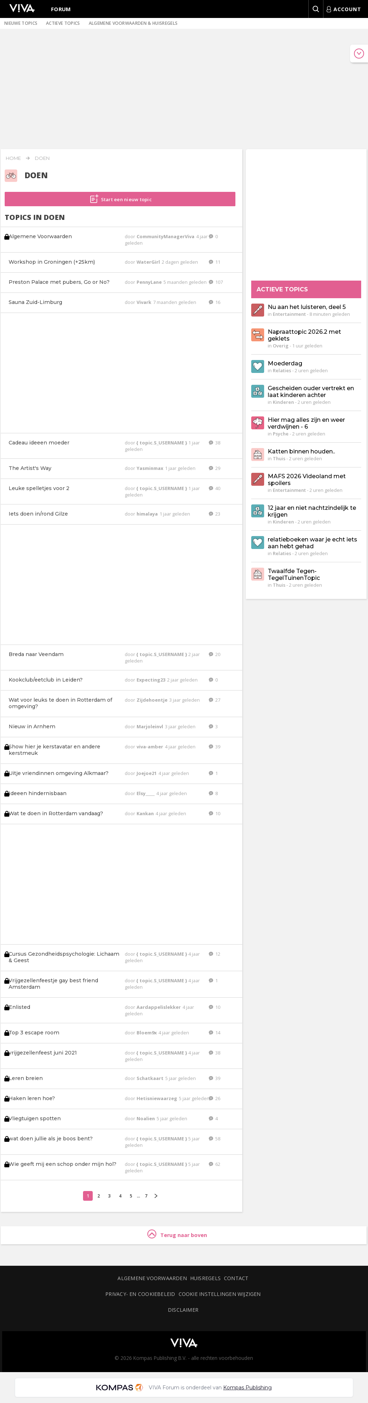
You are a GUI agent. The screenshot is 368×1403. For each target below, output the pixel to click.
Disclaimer (183, 1309)
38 (214, 442)
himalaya (148, 514)
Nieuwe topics (20, 23)
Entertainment (289, 314)
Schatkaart (151, 1078)
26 (214, 1098)
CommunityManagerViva (166, 236)
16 (214, 302)
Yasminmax (150, 468)
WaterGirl (149, 262)
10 (214, 813)
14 (214, 1032)
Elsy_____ (146, 793)
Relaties (282, 370)
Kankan (146, 813)
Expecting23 (151, 680)
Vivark (144, 302)
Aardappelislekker (159, 1007)
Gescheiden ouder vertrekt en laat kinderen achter (311, 391)
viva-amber (150, 746)
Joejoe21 (147, 773)
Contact (236, 1278)
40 (214, 488)
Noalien (146, 1118)
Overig (281, 345)
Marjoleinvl (150, 726)
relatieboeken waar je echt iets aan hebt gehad (312, 543)
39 (214, 746)
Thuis (279, 458)
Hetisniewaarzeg (157, 1098)
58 (214, 1138)
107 (216, 282)
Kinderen (283, 402)
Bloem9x (147, 1032)
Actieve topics (63, 23)
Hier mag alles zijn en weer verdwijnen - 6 (306, 423)
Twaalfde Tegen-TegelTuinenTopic (294, 574)
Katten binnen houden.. (301, 451)
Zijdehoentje (153, 700)
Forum (61, 9)
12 (214, 954)
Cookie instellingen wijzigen (220, 1294)
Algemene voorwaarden (152, 1278)
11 (214, 262)
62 (214, 1164)
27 (214, 700)
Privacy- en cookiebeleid (140, 1294)
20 (214, 654)
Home (13, 158)
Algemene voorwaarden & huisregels (133, 23)
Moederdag (285, 363)
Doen (42, 158)
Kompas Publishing (247, 1387)
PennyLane (150, 282)
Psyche (281, 433)
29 (214, 468)
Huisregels (205, 1278)
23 (214, 514)
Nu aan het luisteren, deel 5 (307, 307)
